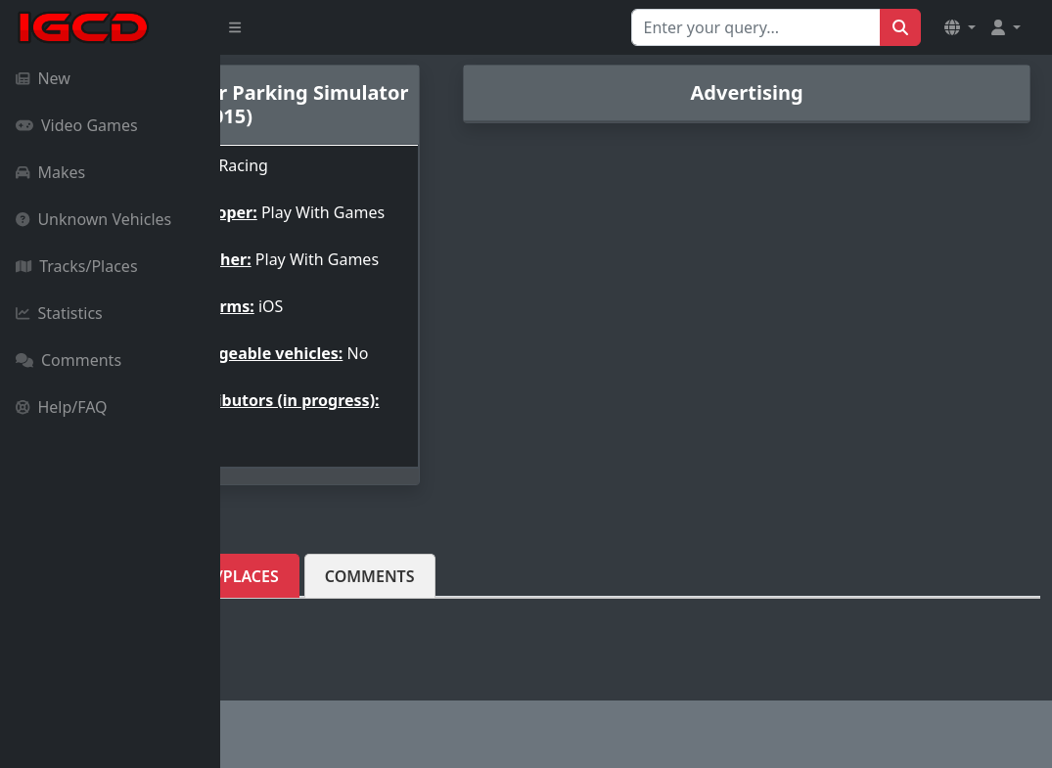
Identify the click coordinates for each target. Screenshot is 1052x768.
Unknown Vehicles (93, 219)
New (43, 78)
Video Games (77, 125)
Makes (50, 172)
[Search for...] (756, 27)
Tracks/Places (77, 266)
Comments (68, 360)
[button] (960, 27)
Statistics (59, 313)
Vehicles (288, 611)
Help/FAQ (62, 407)
